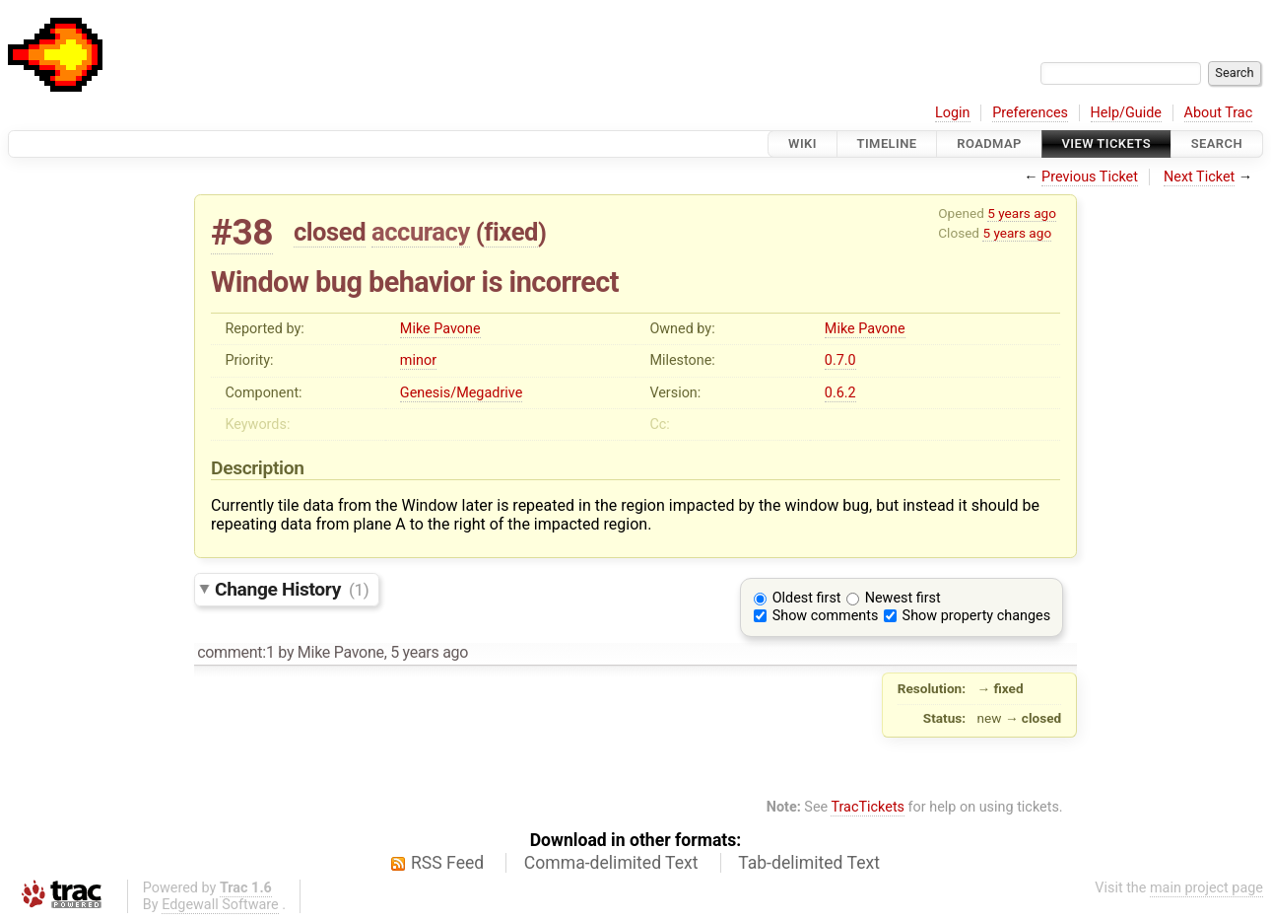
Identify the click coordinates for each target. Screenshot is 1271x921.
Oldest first (806, 598)
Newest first (903, 598)
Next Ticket (1199, 177)
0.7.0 (840, 360)
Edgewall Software (220, 904)
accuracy (420, 232)
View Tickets (1106, 143)
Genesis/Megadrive (461, 393)
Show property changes (976, 615)
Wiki (802, 143)
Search (1216, 143)
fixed (511, 232)
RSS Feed (447, 863)
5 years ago (1021, 213)
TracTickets (867, 807)
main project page (1206, 888)
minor (418, 360)
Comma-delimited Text (611, 863)
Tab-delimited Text (809, 863)
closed (330, 232)
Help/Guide (1126, 113)
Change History (291, 589)
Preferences (1030, 113)
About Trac (1218, 113)
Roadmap (989, 143)
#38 (242, 232)
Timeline (887, 143)
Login (952, 113)
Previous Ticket (1089, 177)
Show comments (825, 615)
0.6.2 (840, 393)
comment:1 (235, 652)
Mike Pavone (440, 328)
